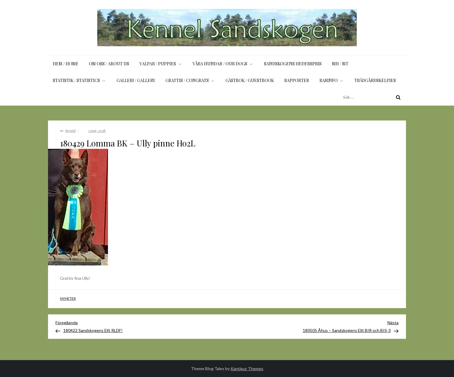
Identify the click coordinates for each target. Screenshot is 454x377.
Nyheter (68, 298)
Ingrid (70, 130)
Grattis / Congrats (190, 80)
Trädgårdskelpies (375, 80)
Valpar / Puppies (161, 64)
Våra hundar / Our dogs (223, 64)
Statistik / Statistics (79, 80)
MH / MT (340, 64)
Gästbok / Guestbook (250, 80)
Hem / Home (65, 64)
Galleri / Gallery (136, 80)
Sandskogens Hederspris (293, 64)
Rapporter (296, 80)
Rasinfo (331, 80)
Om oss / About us (109, 64)
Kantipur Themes (247, 368)
